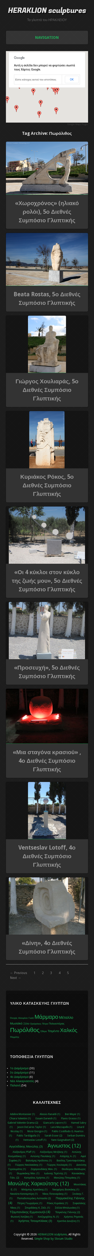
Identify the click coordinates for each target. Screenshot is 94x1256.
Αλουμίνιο (23, 1018)
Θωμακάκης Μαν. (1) (28, 1173)
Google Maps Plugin (77, 124)
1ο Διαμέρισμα (19, 1068)
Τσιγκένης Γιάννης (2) (67, 1212)
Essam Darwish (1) (46, 1118)
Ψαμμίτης (14, 1037)
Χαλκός (68, 1030)
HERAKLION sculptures (47, 10)
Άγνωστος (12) (64, 1146)
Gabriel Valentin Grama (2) (23, 1122)
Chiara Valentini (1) (20, 1118)
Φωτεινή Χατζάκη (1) (22, 1216)
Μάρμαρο (46, 1017)
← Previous (18, 973)
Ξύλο (26, 1023)
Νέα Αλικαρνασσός (22, 1081)
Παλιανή (15, 1085)
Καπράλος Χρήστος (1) (36, 1177)
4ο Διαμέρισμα (19, 1076)
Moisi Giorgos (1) (37, 1131)
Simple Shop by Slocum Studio (53, 1238)
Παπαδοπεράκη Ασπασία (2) (34, 1198)
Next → (15, 978)
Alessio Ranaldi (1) (50, 1114)
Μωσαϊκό (16, 1023)
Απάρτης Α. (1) (68, 1156)
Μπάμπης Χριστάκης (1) (34, 1189)
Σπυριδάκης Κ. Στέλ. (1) (37, 1207)
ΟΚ (72, 79)
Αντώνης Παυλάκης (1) (42, 1156)
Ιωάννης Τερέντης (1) (55, 1173)
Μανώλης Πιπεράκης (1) (67, 1177)
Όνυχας (13, 1018)
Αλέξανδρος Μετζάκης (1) (53, 1152)
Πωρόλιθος (24, 1030)
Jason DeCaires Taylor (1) (31, 1127)
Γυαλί (31, 1018)
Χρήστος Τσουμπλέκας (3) (35, 1220)
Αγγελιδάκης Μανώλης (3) (26, 1146)
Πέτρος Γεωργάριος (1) (29, 1203)
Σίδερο (43, 1031)
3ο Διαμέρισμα (19, 1072)
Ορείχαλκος (35, 1023)
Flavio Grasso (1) (70, 1118)
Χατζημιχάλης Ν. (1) (48, 1216)
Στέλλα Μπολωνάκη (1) (67, 1207)
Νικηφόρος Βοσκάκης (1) (65, 1189)
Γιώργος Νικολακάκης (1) (28, 1164)
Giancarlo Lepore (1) (54, 1122)
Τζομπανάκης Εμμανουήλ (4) (30, 1212)
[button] (55, 91)
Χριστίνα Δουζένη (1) (68, 1221)
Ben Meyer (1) (72, 1114)
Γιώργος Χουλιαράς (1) (59, 1164)
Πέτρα (45, 1023)
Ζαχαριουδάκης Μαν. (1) (44, 1169)
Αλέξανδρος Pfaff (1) (24, 1152)
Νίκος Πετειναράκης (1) (55, 1193)
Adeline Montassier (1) (22, 1114)
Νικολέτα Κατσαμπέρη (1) (23, 1193)
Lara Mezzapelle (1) (61, 1127)
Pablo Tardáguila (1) (28, 1135)
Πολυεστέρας (57, 1023)
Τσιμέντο (53, 1031)
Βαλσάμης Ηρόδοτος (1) (39, 1160)
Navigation (47, 37)
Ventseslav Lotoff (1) (34, 1140)
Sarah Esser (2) (53, 1135)
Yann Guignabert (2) (62, 1139)
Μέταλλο (66, 1017)
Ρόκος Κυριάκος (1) (57, 1203)
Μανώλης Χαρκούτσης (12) (38, 1184)
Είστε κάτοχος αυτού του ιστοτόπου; (35, 79)
